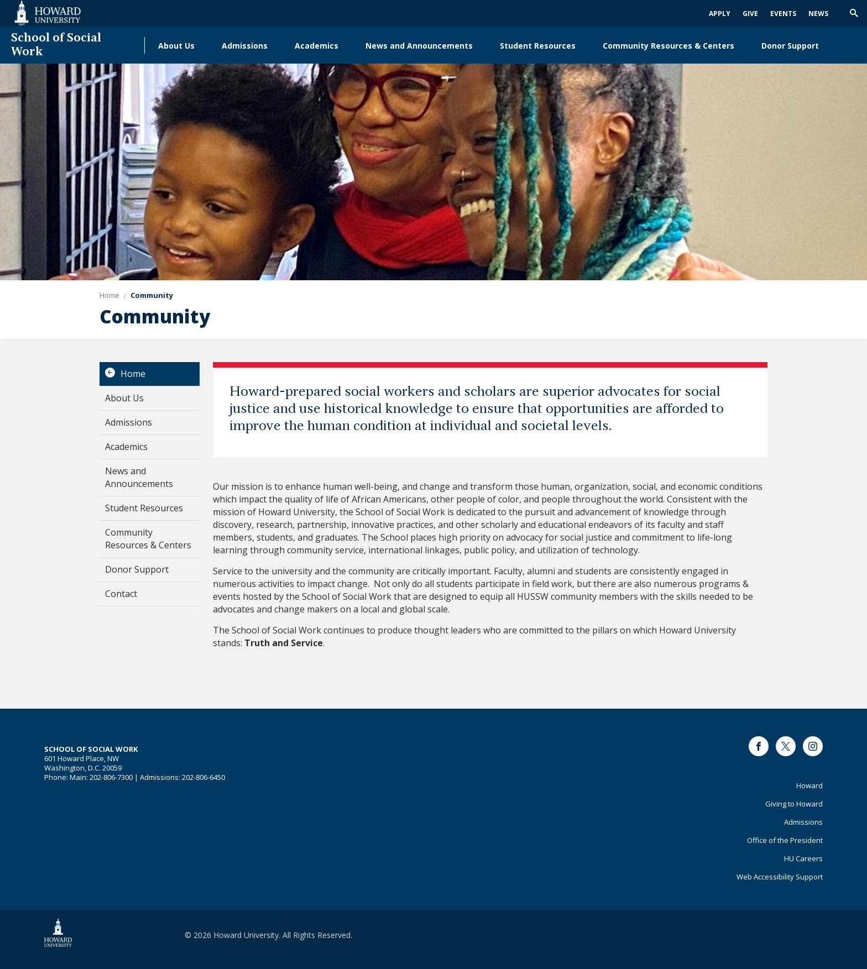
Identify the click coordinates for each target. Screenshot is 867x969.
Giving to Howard (794, 804)
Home (133, 374)
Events (783, 13)
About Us (176, 45)
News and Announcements (419, 45)
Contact (121, 594)
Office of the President (785, 840)
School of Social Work (56, 45)
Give (750, 13)
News (818, 13)
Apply (719, 13)
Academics (316, 45)
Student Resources (538, 45)
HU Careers (803, 858)
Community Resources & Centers (668, 45)
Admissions (245, 45)
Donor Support (790, 45)
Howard (809, 785)
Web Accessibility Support (780, 877)
